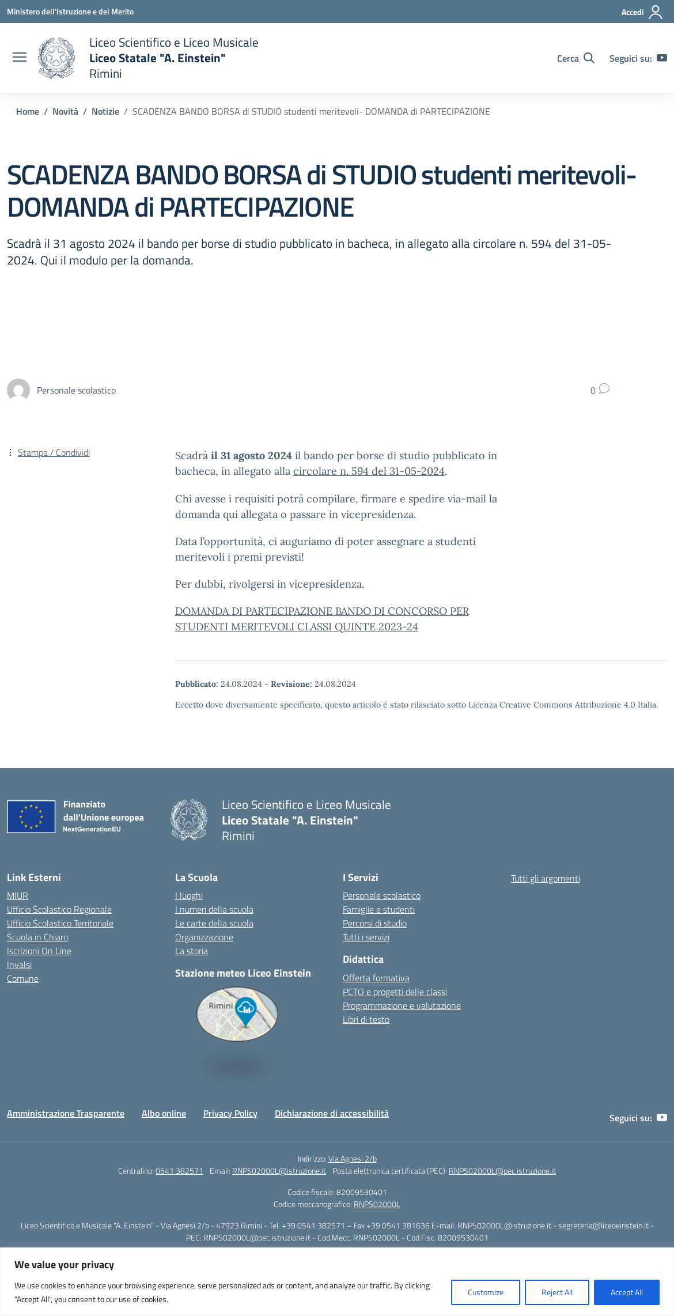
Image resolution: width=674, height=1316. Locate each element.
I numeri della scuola (214, 909)
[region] (337, 1281)
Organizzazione (204, 937)
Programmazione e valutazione (402, 1005)
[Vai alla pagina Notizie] (105, 111)
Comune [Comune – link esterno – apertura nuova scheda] (23, 978)
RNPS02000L (377, 1204)
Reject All (557, 1292)
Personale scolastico (382, 895)
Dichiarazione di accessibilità (332, 1113)
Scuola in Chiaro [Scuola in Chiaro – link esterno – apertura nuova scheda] (37, 937)
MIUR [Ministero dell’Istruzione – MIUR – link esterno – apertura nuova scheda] (17, 895)
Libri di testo (366, 1019)
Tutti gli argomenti (545, 878)
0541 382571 (179, 1170)
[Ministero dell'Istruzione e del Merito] (70, 11)
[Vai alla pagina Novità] (65, 111)
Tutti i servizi (366, 937)
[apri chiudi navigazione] (19, 58)
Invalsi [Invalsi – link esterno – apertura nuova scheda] (19, 964)
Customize (485, 1292)
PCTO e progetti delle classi (395, 992)
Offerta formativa (376, 978)
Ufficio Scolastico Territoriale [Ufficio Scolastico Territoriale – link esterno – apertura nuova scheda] (60, 923)
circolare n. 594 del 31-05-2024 (369, 471)
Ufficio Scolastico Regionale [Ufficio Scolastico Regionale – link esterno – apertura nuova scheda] (59, 909)
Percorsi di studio (375, 923)
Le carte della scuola (214, 923)
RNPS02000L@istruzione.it (279, 1170)
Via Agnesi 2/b (352, 1158)
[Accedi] (642, 12)
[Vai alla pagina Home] (27, 111)
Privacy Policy (230, 1113)
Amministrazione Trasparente (65, 1113)
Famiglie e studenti (379, 909)
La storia (191, 951)
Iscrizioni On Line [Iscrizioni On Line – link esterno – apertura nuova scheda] (39, 951)
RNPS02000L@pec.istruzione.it (502, 1170)
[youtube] (662, 58)
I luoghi (189, 895)
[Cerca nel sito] (576, 58)
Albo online (164, 1113)
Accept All (627, 1292)
